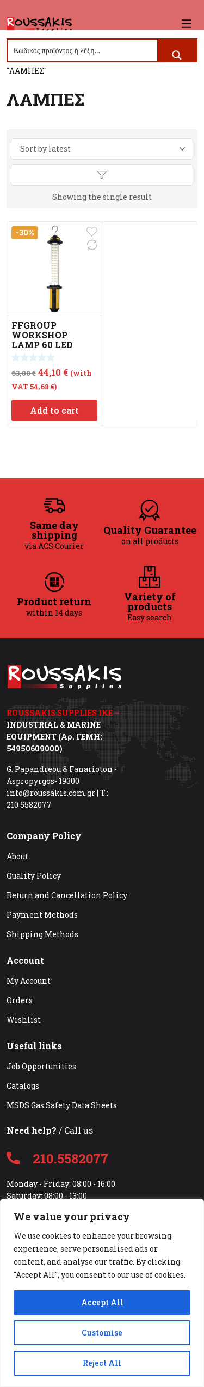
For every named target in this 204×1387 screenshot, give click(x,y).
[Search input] (83, 50)
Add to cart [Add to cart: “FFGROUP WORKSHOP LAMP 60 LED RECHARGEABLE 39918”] (54, 410)
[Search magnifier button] (176, 55)
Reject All (102, 1363)
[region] (102, 1293)
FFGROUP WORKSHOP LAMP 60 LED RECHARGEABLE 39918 (48, 344)
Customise (102, 1332)
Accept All (102, 1302)
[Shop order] (102, 149)
